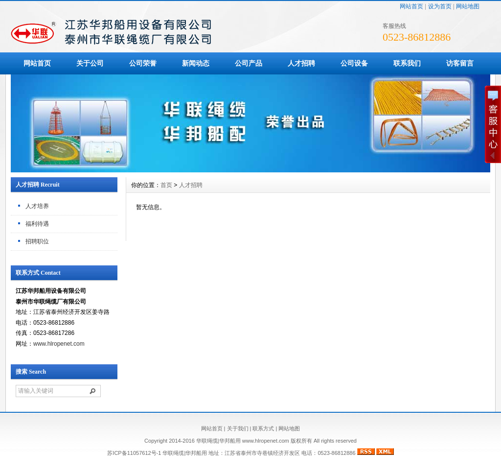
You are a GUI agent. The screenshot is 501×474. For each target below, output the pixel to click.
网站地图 (467, 6)
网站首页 (411, 6)
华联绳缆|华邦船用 (184, 453)
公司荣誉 (143, 63)
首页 (166, 185)
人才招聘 (301, 63)
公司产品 (248, 63)
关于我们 (238, 428)
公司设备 (354, 63)
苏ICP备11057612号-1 (134, 453)
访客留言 (460, 63)
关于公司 (90, 63)
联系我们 (407, 63)
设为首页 (440, 6)
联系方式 (263, 428)
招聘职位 (37, 241)
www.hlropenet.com (59, 343)
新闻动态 (195, 63)
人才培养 (37, 206)
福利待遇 (37, 223)
